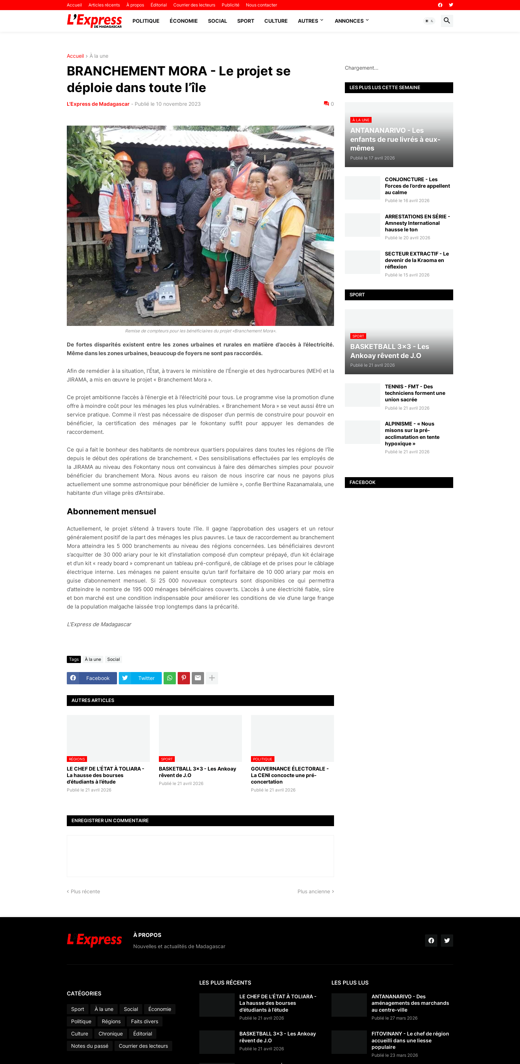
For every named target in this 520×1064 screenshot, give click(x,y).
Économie (184, 21)
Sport (245, 21)
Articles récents (104, 5)
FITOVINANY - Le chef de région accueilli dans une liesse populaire (410, 1040)
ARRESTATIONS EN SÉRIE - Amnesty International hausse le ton (417, 222)
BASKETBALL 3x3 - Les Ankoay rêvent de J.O (197, 772)
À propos (135, 5)
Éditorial (159, 5)
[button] (429, 21)
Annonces (349, 21)
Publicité (230, 5)
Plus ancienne (314, 891)
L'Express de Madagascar (98, 104)
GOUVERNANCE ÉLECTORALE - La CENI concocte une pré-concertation (290, 775)
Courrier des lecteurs (194, 5)
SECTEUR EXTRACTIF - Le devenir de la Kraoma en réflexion (417, 260)
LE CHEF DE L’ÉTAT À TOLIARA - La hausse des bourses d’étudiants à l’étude (105, 775)
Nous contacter (261, 5)
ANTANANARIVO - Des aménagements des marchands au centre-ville (410, 1002)
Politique (146, 21)
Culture (276, 21)
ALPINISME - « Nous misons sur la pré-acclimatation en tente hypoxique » (412, 433)
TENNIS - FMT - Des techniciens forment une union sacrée (415, 392)
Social (217, 21)
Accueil (74, 5)
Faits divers (144, 1021)
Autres (308, 21)
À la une (99, 56)
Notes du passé (89, 1046)
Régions (111, 1021)
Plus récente (85, 891)
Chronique (111, 1033)
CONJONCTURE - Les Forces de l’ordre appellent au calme (417, 185)
